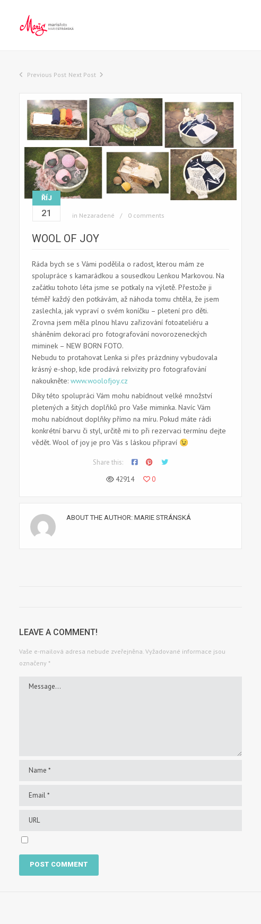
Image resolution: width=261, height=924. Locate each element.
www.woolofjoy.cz (99, 381)
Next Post (82, 75)
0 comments (146, 215)
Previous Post (46, 75)
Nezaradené (97, 215)
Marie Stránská (162, 517)
